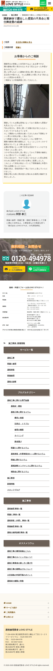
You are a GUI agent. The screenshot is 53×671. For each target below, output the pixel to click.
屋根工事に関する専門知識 (18, 400)
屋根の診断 (11, 382)
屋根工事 (10, 358)
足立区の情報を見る (24, 42)
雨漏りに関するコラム (20, 448)
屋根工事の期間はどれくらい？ (20, 569)
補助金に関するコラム (20, 472)
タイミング (18, 436)
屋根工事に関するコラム (21, 412)
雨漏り (18, 47)
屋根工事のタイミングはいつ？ (20, 557)
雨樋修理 (10, 376)
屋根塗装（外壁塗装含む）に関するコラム (28, 454)
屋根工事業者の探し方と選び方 (20, 563)
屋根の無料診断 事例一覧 (17, 532)
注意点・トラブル (21, 424)
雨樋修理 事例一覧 (14, 526)
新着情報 (21, 343)
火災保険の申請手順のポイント (20, 575)
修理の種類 (18, 430)
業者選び (18, 442)
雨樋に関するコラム (19, 460)
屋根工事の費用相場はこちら (19, 551)
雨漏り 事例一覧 (13, 514)
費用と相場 (18, 418)
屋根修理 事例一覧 (14, 509)
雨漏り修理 (11, 364)
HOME (4, 15)
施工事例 (14, 15)
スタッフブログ (13, 490)
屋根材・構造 (16, 406)
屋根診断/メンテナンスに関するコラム (26, 466)
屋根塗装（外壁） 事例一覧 (18, 520)
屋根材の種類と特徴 (15, 581)
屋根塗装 (10, 370)
